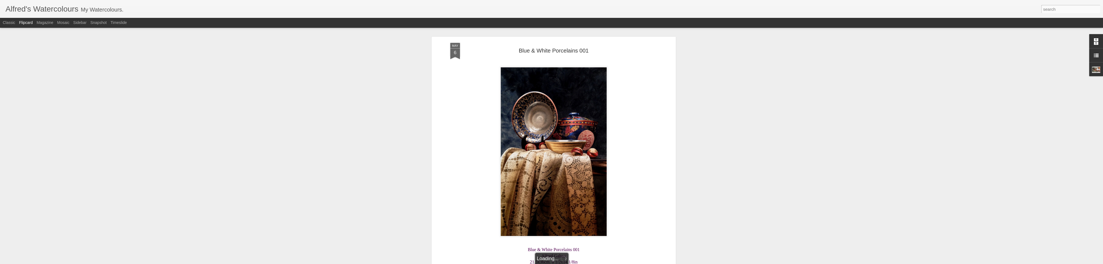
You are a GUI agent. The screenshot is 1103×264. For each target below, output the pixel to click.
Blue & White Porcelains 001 (553, 50)
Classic (9, 22)
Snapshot (98, 22)
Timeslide (119, 22)
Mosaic (63, 22)
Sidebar (80, 22)
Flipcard (26, 22)
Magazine (45, 22)
